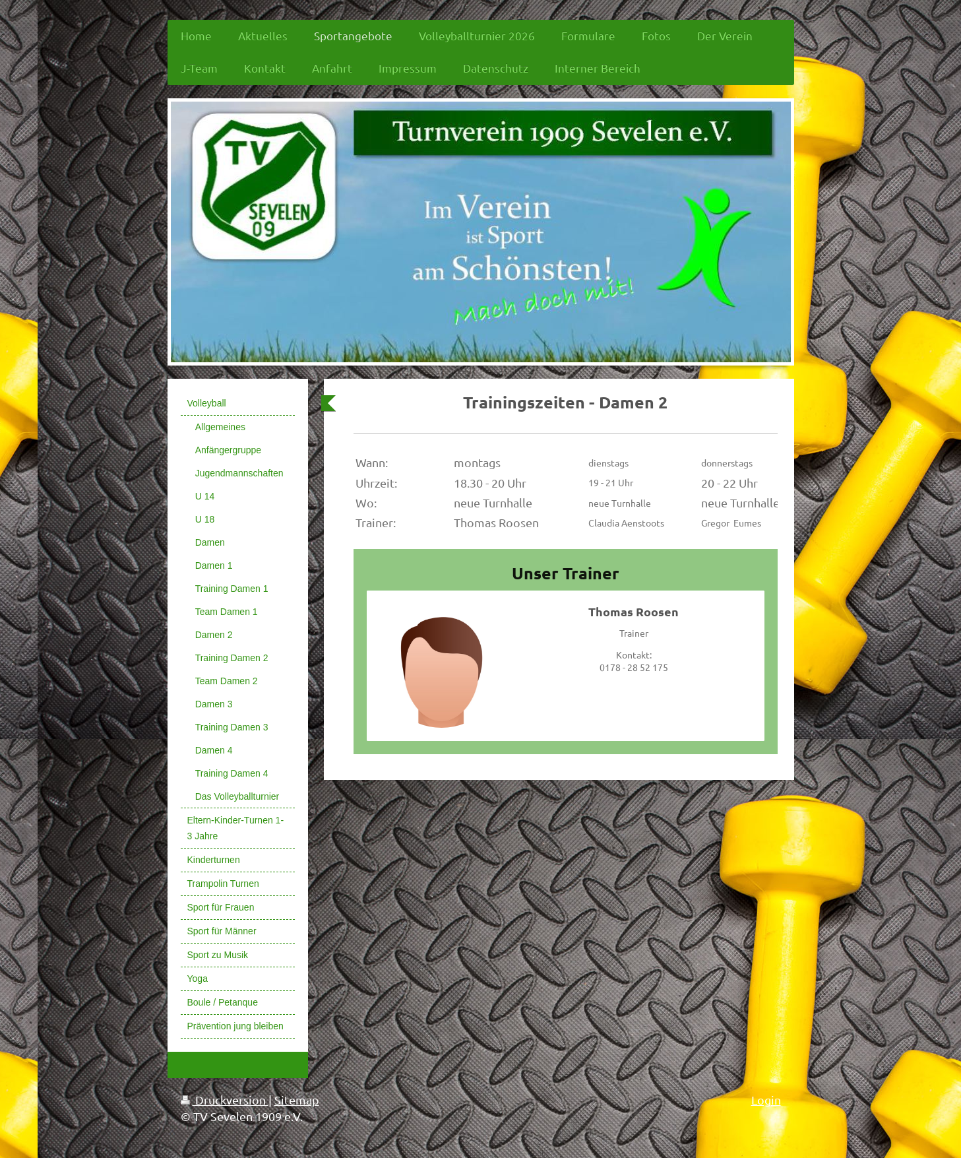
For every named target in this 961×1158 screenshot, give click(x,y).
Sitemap (296, 1100)
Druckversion (224, 1100)
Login (766, 1100)
